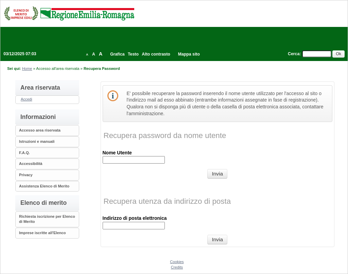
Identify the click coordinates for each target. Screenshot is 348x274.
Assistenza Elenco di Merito (44, 186)
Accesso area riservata (39, 130)
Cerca (293, 53)
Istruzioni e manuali (36, 141)
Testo (133, 54)
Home (27, 68)
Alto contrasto (156, 54)
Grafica (117, 54)
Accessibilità (30, 164)
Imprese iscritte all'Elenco (42, 233)
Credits (177, 267)
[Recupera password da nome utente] (217, 174)
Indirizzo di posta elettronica (135, 218)
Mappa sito (189, 54)
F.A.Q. (24, 153)
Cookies (177, 262)
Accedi (26, 99)
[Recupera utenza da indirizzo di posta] (217, 239)
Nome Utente (117, 152)
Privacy (26, 175)
